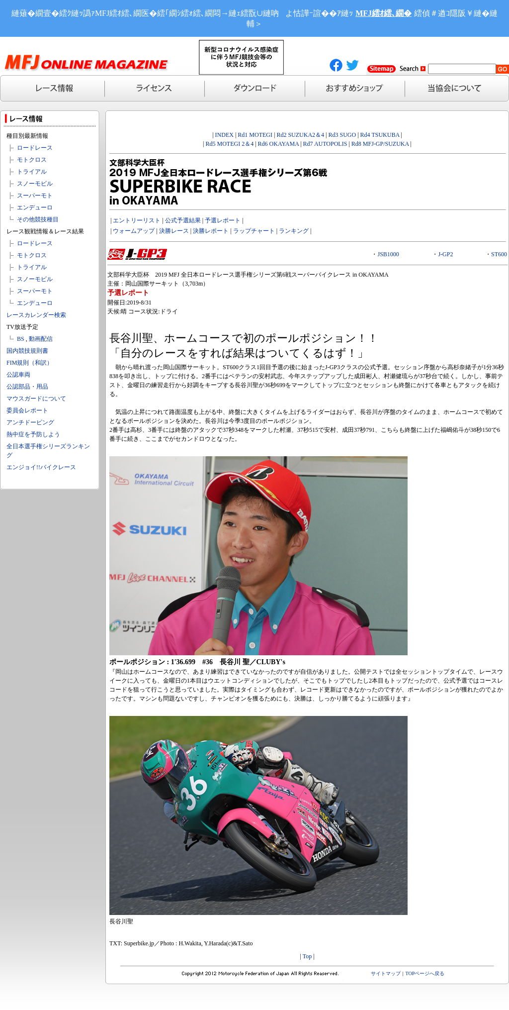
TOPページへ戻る (425, 973)
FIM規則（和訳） (29, 362)
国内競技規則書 (27, 350)
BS (20, 338)
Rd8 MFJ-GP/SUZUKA (380, 143)
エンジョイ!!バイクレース (41, 467)
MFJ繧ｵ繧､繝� (383, 13)
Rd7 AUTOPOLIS (325, 143)
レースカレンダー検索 (36, 314)
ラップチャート (254, 230)
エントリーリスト (137, 220)
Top (307, 956)
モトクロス (32, 159)
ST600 (499, 254)
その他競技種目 (38, 219)
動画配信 (41, 338)
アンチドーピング (30, 422)
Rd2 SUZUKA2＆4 (300, 134)
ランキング (294, 230)
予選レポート (223, 220)
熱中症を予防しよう (33, 434)
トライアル (32, 171)
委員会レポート (27, 410)
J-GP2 (445, 254)
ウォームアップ (134, 230)
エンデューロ (35, 207)
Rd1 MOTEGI (255, 134)
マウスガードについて (36, 398)
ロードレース (35, 147)
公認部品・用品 (27, 386)
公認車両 (18, 374)
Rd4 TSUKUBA (380, 134)
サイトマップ (386, 973)
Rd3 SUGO (342, 134)
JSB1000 (388, 254)
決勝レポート (211, 230)
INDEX (224, 134)
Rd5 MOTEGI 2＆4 (230, 143)
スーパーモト (35, 195)
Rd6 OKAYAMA (278, 143)
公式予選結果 (183, 220)
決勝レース (174, 230)
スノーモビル (35, 183)
